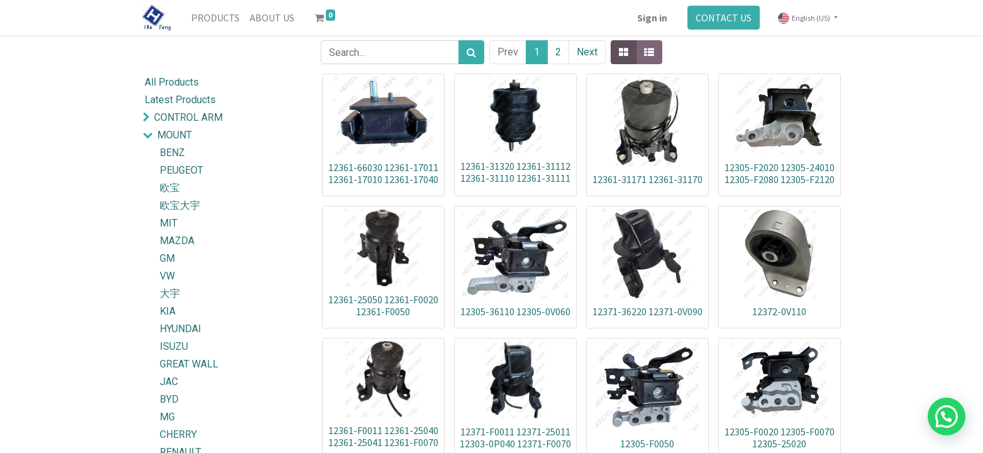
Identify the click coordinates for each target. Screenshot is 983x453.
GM (167, 258)
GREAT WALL (189, 364)
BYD (169, 399)
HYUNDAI (180, 329)
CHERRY (178, 434)
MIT (168, 223)
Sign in (652, 17)
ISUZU (174, 346)
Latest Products (180, 100)
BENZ (172, 153)
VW (167, 276)
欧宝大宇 (180, 205)
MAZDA (177, 241)
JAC (169, 382)
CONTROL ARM (188, 117)
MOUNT (174, 135)
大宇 (170, 293)
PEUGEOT (181, 170)
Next (587, 52)
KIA (167, 311)
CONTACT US (724, 17)
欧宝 (170, 188)
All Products (172, 82)
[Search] (471, 52)
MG (167, 417)
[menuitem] (215, 17)
